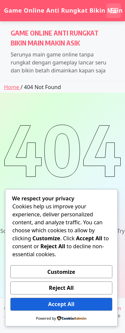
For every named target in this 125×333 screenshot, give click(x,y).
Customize (61, 272)
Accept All (61, 304)
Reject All (61, 287)
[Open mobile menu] (113, 10)
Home (12, 87)
